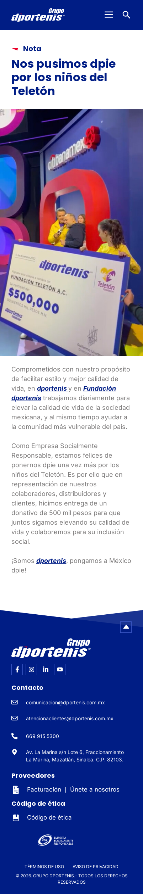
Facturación (44, 789)
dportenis (52, 388)
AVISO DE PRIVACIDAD (95, 866)
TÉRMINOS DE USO (44, 866)
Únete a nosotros (95, 789)
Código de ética (49, 817)
